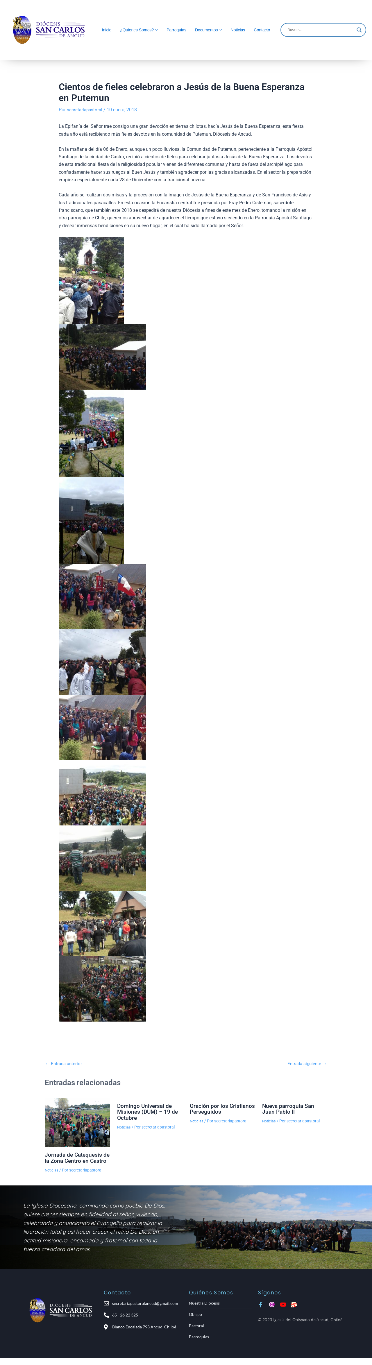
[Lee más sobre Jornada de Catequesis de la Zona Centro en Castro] (77, 1122)
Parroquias (176, 30)
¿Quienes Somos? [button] (137, 30)
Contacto (262, 30)
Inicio (107, 30)
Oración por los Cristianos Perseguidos (220, 1108)
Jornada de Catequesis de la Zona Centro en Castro (74, 1160)
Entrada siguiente (306, 1063)
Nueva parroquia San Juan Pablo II (289, 1108)
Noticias (238, 30)
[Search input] (321, 30)
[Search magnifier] (359, 30)
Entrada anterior (64, 1063)
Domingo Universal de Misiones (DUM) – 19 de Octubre (148, 1111)
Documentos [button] (206, 30)
